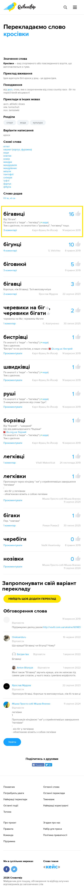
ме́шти (7, 171)
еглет (6, 146)
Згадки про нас (51, 822)
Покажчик (9, 786)
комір (6, 158)
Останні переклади (54, 793)
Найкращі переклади (15, 799)
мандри (7, 161)
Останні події (10, 805)
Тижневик (48, 799)
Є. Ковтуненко (51, 323)
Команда (8, 835)
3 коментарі (10, 230)
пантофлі (8, 174)
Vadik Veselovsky (50, 545)
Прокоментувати (12, 353)
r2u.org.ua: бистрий (60, 348)
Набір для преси (52, 828)
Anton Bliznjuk (25, 667)
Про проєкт (9, 822)
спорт (10, 122)
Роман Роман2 (51, 525)
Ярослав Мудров (48, 293)
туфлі (6, 180)
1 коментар (9, 323)
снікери (7, 177)
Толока (7, 811)
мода (23, 122)
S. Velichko (54, 250)
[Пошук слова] (65, 7)
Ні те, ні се (9, 198)
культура (38, 122)
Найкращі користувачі (55, 805)
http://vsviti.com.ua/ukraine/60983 (62, 627)
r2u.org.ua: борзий (14, 432)
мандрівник (10, 168)
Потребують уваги (13, 793)
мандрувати (10, 165)
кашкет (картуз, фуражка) (17, 149)
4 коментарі (10, 250)
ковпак (7, 155)
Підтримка (9, 841)
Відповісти (18, 622)
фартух (7, 183)
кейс (52, 867)
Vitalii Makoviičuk (45, 462)
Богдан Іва (23, 654)
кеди (6, 152)
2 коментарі (10, 293)
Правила (8, 828)
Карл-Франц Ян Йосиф (45, 230)
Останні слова (51, 786)
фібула (7, 186)
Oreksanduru (19, 637)
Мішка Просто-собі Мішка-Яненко (61, 498)
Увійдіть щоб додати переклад (32, 599)
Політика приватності (55, 835)
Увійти (12, 742)
